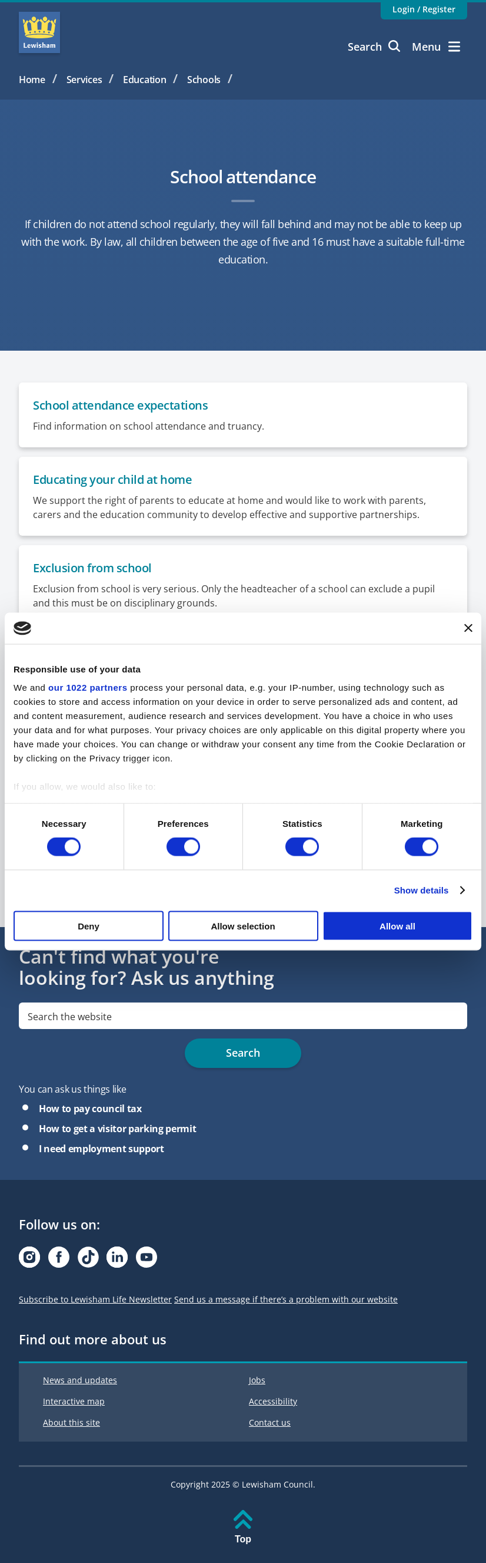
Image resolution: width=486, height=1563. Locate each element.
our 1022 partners (87, 687)
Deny (88, 926)
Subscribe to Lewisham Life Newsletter (95, 1299)
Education (144, 79)
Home (32, 79)
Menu (436, 46)
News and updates (80, 1380)
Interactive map (74, 1401)
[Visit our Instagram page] (29, 1260)
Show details (421, 890)
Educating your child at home (112, 479)
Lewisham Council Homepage (39, 32)
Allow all (397, 926)
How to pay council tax (90, 1108)
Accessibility (273, 1401)
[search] (243, 1016)
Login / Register (423, 9)
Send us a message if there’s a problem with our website (286, 1299)
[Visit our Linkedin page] (117, 1260)
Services (84, 79)
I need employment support (101, 1148)
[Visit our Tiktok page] (88, 1260)
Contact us (270, 1422)
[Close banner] (468, 628)
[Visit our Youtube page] (146, 1260)
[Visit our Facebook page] (58, 1260)
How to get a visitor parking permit (117, 1128)
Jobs (257, 1380)
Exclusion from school (92, 568)
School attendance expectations (120, 405)
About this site (71, 1422)
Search (374, 46)
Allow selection (243, 926)
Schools (204, 79)
